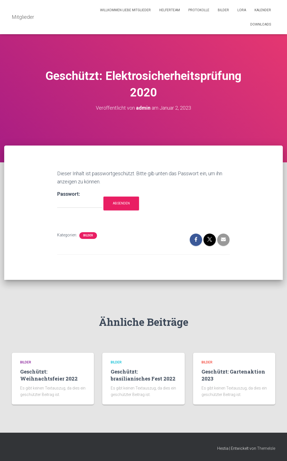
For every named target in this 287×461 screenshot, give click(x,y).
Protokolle (198, 10)
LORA (241, 10)
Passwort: (79, 199)
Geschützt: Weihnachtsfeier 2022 (49, 375)
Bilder (223, 10)
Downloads (260, 24)
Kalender (262, 10)
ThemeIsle (266, 448)
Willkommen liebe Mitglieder (125, 10)
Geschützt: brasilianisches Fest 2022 (143, 375)
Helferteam (169, 10)
